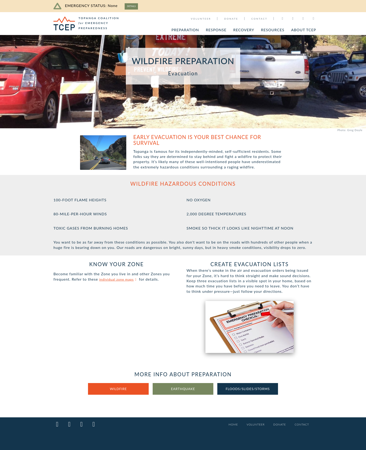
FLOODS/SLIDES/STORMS (248, 390)
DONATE (231, 18)
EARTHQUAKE (183, 390)
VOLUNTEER (201, 18)
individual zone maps (121, 280)
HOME (227, 425)
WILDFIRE (118, 390)
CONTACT (259, 18)
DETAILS (133, 6)
